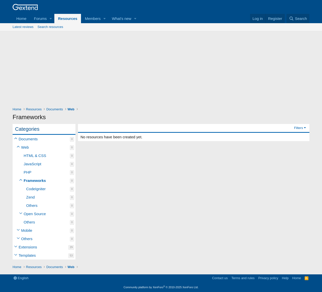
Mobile (26, 230)
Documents (28, 139)
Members (93, 18)
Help (285, 278)
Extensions (28, 247)
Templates (27, 255)
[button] (50, 18)
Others (31, 205)
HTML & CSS (35, 155)
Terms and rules (243, 278)
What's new (121, 18)
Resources (67, 18)
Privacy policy (268, 278)
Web (25, 147)
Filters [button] (298, 128)
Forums (40, 18)
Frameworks (35, 180)
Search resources (50, 27)
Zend (30, 197)
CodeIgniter (36, 189)
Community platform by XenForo (161, 287)
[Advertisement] (161, 69)
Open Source (35, 214)
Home (21, 18)
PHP (27, 172)
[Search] (298, 18)
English (21, 278)
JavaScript (32, 164)
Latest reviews (23, 27)
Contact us (220, 278)
